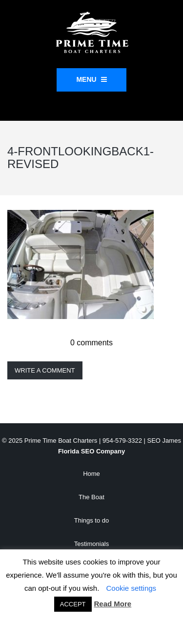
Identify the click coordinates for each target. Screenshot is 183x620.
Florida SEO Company (91, 451)
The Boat (91, 497)
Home (91, 473)
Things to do (91, 520)
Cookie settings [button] (131, 588)
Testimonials (91, 543)
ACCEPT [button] (73, 604)
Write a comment (45, 370)
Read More (113, 604)
